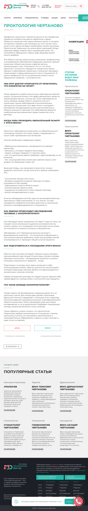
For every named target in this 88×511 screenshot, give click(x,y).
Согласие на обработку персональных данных (47, 477)
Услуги (7, 18)
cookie (60, 501)
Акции (55, 18)
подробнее (70, 120)
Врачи (48, 328)
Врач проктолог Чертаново (74, 51)
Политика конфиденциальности (75, 477)
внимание (54, 464)
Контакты (73, 18)
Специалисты (31, 18)
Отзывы (45, 18)
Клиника (17, 18)
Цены (63, 18)
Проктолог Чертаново (15, 336)
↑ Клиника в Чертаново (50, 336)
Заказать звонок (58, 6)
